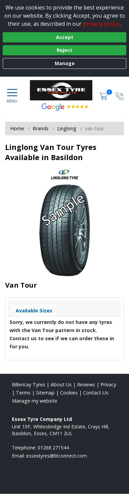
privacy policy (101, 23)
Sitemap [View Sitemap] (45, 392)
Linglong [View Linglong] (66, 128)
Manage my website (34, 401)
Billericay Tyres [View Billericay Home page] (28, 384)
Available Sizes (34, 310)
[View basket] (104, 95)
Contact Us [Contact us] (95, 392)
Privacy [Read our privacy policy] (108, 384)
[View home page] (64, 90)
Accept (64, 37)
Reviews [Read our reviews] (86, 384)
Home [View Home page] (17, 128)
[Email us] (56, 455)
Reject (64, 50)
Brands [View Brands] (41, 128)
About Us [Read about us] (61, 384)
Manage (65, 63)
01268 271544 (53, 447)
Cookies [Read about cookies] (69, 392)
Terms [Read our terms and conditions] (23, 392)
